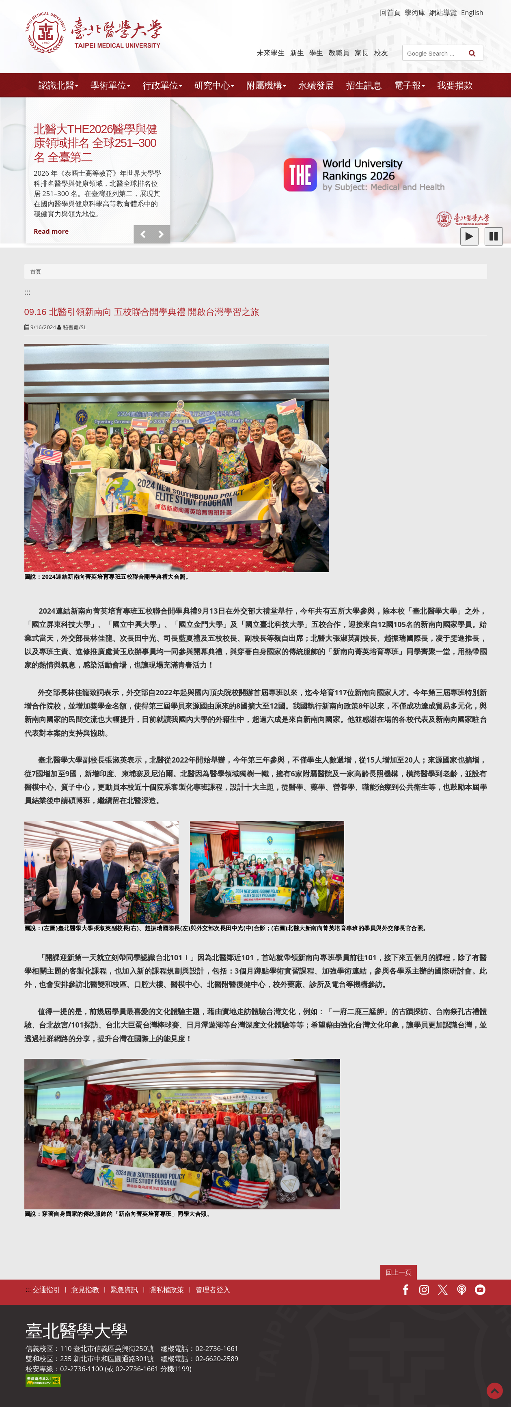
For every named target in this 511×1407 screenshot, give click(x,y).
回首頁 (390, 12)
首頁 (35, 271)
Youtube (480, 1289)
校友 (381, 52)
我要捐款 (455, 85)
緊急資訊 (124, 1289)
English (472, 12)
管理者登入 (213, 1289)
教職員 (339, 52)
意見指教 (85, 1289)
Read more (51, 231)
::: (27, 292)
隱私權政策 (166, 1289)
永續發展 (316, 85)
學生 (316, 52)
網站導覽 (443, 12)
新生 (297, 52)
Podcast (461, 1289)
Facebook (405, 1289)
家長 (362, 52)
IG (424, 1289)
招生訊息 (364, 85)
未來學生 (271, 52)
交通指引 (46, 1289)
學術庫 (415, 12)
